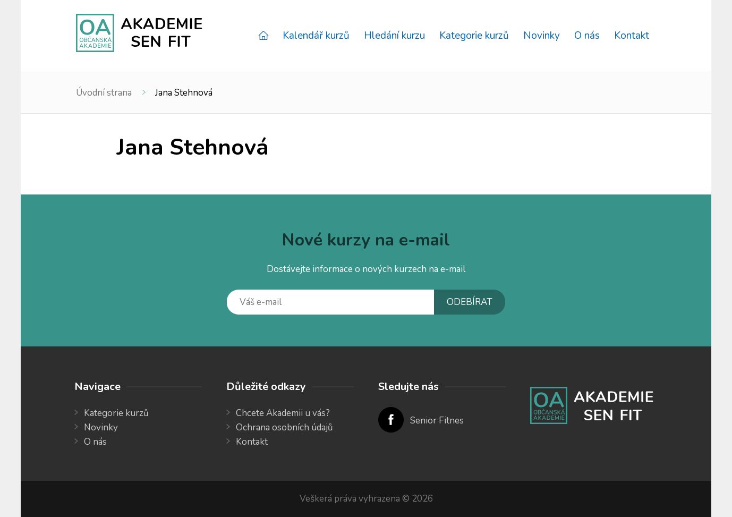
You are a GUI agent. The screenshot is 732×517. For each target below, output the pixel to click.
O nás (587, 36)
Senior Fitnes (437, 420)
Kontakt (631, 36)
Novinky (541, 36)
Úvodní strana (104, 93)
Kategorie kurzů (474, 36)
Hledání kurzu (394, 36)
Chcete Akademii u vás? (283, 413)
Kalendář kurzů (316, 36)
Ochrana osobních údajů (284, 427)
